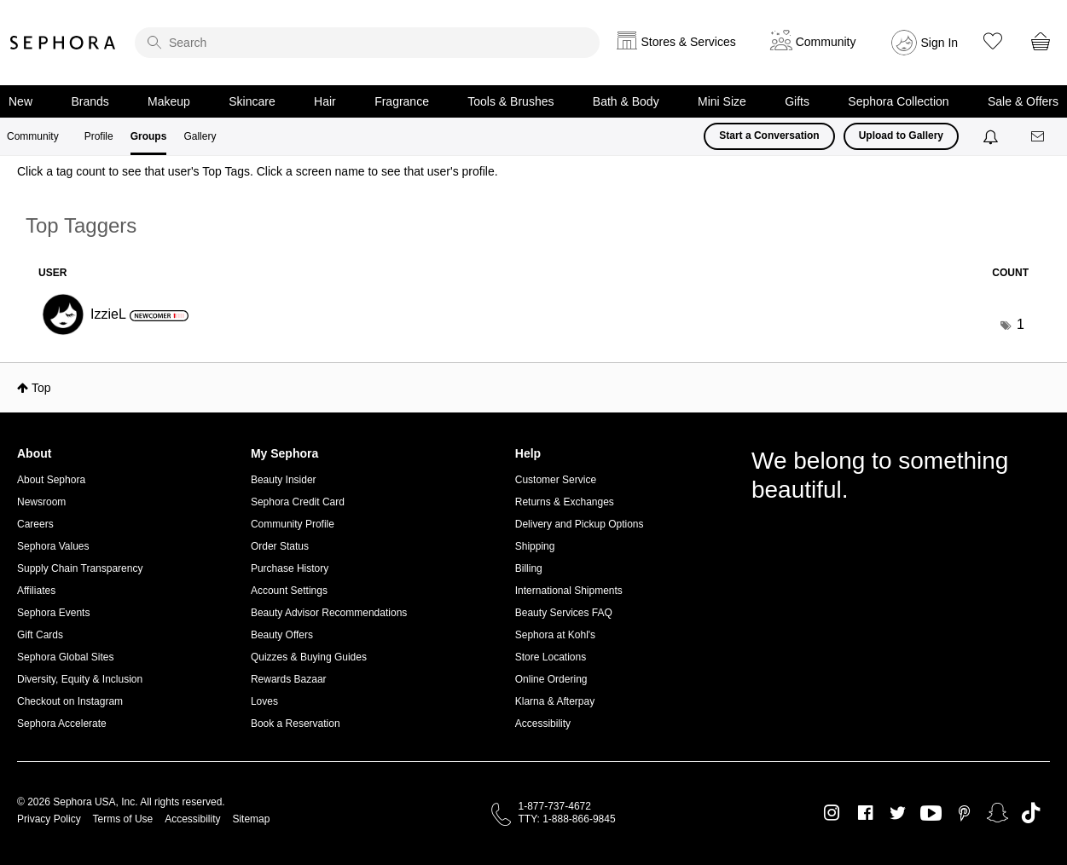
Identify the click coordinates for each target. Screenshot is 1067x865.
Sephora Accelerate (62, 723)
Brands (89, 101)
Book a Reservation (295, 723)
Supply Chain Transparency (79, 568)
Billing (528, 568)
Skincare (252, 101)
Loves (264, 701)
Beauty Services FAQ (563, 613)
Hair (325, 101)
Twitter (897, 813)
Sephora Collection (898, 101)
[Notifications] (992, 136)
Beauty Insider (283, 480)
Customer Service (555, 480)
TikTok (1030, 813)
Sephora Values (53, 546)
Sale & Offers (1023, 101)
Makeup (169, 101)
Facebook (865, 813)
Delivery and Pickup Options (579, 524)
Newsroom (41, 502)
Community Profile (292, 524)
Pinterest (964, 813)
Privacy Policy (49, 819)
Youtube (931, 814)
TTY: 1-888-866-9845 (567, 819)
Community (33, 136)
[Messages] (1039, 137)
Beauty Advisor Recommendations (329, 613)
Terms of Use (123, 819)
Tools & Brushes (510, 101)
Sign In (940, 42)
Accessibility (543, 723)
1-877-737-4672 (555, 806)
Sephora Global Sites (65, 657)
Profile (98, 136)
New (20, 101)
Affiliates (36, 591)
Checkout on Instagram (70, 701)
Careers (35, 524)
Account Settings (289, 591)
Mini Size (722, 101)
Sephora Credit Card (298, 502)
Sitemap (251, 819)
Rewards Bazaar (289, 679)
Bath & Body (626, 101)
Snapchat (997, 813)
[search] (367, 42)
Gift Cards (40, 635)
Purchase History (289, 568)
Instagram (832, 813)
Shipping (535, 546)
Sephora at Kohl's (555, 635)
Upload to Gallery (901, 135)
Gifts (797, 101)
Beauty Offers (282, 635)
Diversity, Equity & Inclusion (79, 679)
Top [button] (41, 388)
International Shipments (569, 591)
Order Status (280, 546)
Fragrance (401, 101)
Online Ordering (551, 679)
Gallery (199, 136)
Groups (148, 136)
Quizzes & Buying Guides (309, 657)
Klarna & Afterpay (554, 701)
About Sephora (51, 480)
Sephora (63, 42)
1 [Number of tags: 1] (1020, 324)
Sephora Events (53, 613)
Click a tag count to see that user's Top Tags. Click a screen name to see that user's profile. (257, 171)
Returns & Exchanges (564, 502)
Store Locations (550, 657)
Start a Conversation (769, 135)
